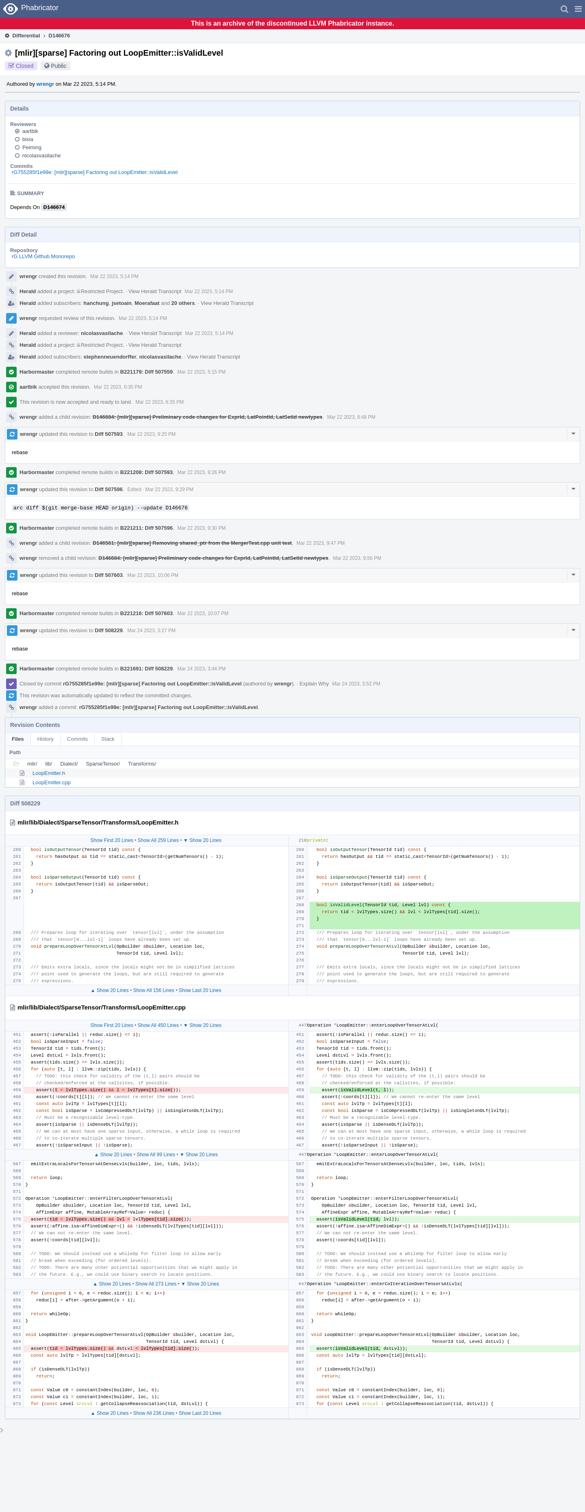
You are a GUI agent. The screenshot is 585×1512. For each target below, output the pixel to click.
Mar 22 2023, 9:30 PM (202, 528)
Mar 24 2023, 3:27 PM (152, 630)
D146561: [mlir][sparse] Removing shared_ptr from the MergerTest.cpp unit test (192, 543)
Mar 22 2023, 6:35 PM (118, 387)
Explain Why (314, 684)
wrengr (45, 84)
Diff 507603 (109, 575)
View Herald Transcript (155, 291)
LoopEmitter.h (48, 773)
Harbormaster (37, 372)
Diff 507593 (109, 434)
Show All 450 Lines (158, 1025)
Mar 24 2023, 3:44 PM (202, 669)
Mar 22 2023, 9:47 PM (321, 543)
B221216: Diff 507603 (146, 613)
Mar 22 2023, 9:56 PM (357, 558)
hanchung (96, 303)
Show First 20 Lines (112, 840)
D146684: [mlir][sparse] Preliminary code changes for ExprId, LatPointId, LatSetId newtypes (208, 417)
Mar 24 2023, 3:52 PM (356, 684)
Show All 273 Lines (155, 1284)
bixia (27, 139)
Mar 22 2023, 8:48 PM (351, 417)
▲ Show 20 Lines (110, 990)
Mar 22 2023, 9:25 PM (152, 434)
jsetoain (122, 303)
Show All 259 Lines (158, 840)
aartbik (30, 131)
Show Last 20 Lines (200, 990)
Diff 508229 (109, 630)
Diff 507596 (109, 489)
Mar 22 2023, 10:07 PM (203, 613)
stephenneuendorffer (110, 357)
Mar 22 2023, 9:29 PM (169, 489)
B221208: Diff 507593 (146, 472)
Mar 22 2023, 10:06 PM (153, 575)
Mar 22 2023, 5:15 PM (202, 372)
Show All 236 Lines (153, 1413)
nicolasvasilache (41, 155)
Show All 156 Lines (153, 990)
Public (59, 66)
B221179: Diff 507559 (146, 372)
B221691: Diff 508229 (146, 669)
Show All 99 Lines (155, 1154)
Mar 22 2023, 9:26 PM (202, 472)
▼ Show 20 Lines (202, 840)
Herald (28, 291)
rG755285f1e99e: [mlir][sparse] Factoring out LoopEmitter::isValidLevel (95, 172)
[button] (578, 9)
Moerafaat (146, 303)
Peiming (31, 147)
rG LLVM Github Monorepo (43, 256)
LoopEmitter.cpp (51, 782)
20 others (183, 303)
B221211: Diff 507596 (146, 528)
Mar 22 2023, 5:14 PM (114, 276)
